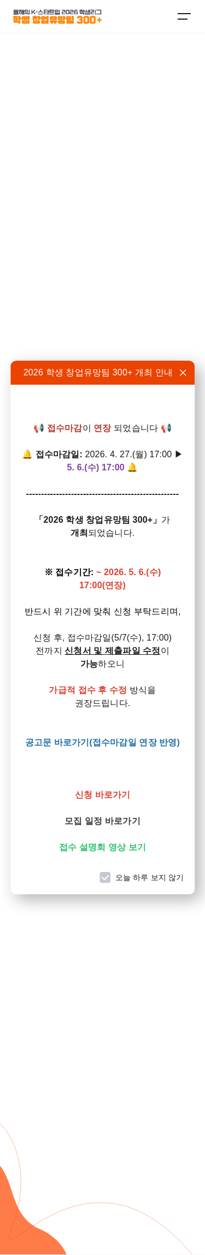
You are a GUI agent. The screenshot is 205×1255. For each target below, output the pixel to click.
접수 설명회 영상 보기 (102, 847)
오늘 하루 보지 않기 (149, 877)
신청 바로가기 (103, 794)
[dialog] (102, 627)
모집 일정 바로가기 (102, 821)
